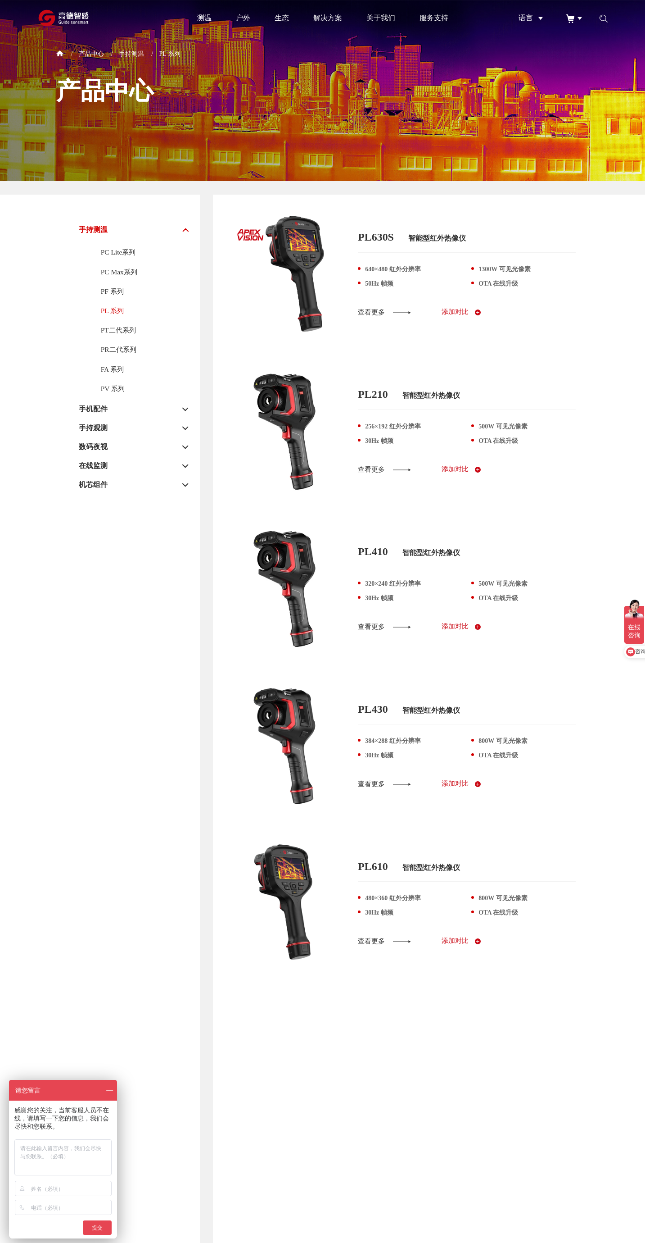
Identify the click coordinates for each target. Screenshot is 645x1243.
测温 (204, 18)
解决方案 (327, 18)
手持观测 (93, 430)
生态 (282, 18)
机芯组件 (93, 487)
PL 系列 (169, 53)
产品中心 (91, 53)
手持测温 (131, 53)
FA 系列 (113, 371)
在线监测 (93, 468)
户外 (243, 18)
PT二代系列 (119, 331)
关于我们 (380, 18)
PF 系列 (113, 292)
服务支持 (433, 18)
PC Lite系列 (119, 252)
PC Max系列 (120, 272)
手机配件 (93, 411)
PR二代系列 (120, 351)
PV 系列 (113, 391)
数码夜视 (93, 449)
